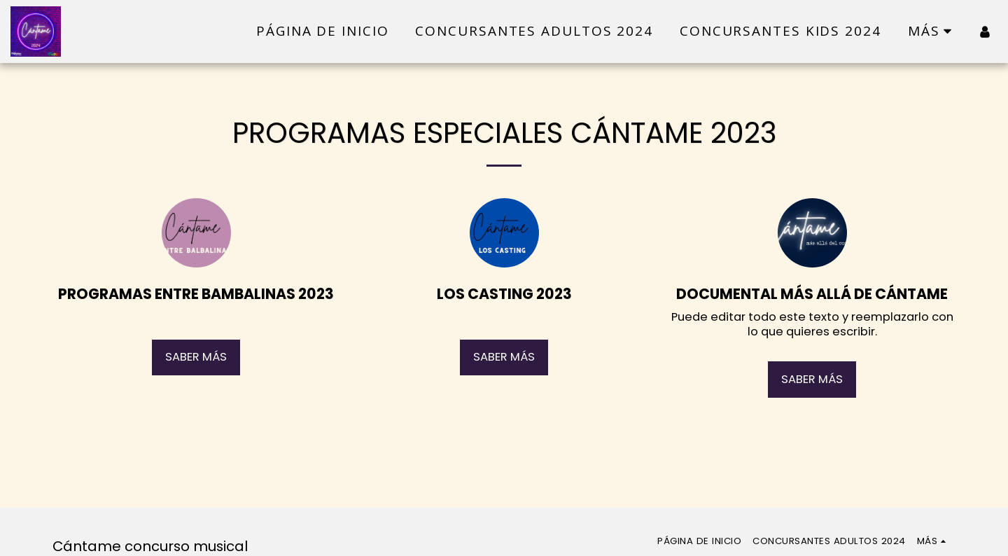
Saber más (196, 357)
